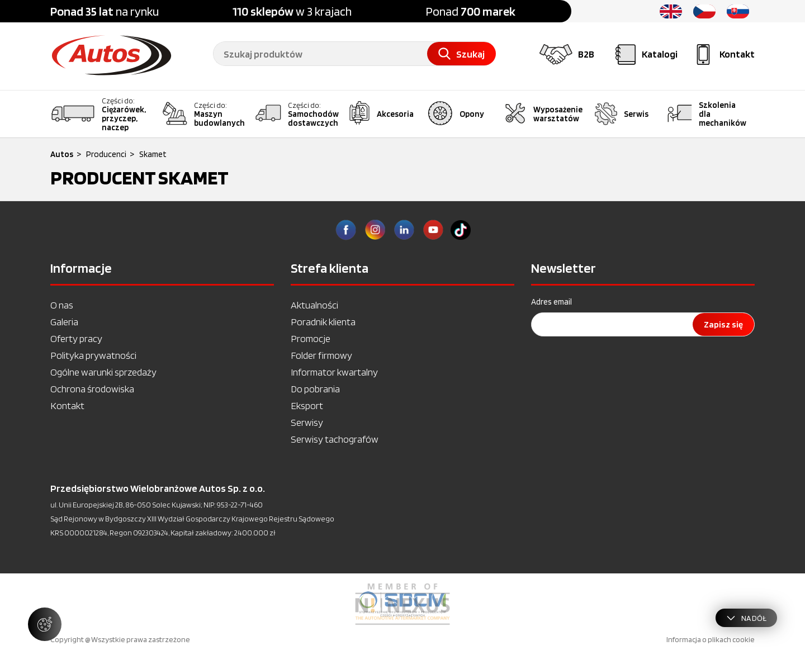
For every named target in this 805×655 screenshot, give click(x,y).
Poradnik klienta (323, 322)
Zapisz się (723, 324)
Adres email (551, 302)
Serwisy (307, 422)
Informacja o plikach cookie (710, 639)
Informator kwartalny (334, 372)
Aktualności (314, 305)
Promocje (310, 338)
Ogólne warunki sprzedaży (103, 372)
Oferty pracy (76, 338)
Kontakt (67, 405)
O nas (61, 305)
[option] (402, 604)
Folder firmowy (321, 355)
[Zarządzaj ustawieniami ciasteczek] (44, 624)
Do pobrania (315, 389)
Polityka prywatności (93, 355)
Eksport (307, 405)
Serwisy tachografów (334, 439)
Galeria (64, 322)
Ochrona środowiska (92, 389)
